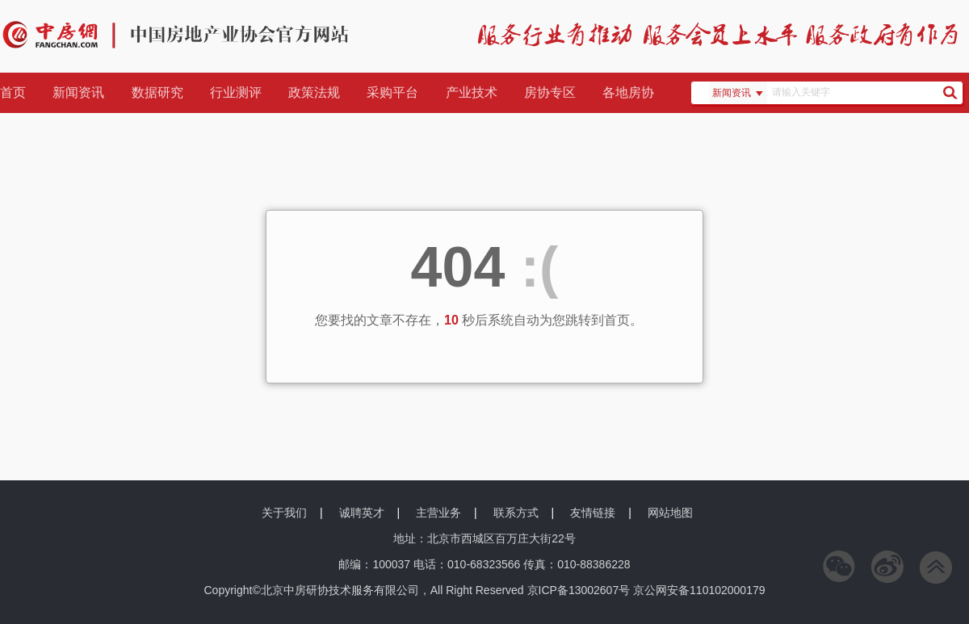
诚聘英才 (361, 512)
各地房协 (628, 92)
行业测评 (236, 92)
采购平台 (392, 92)
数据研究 (157, 92)
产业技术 (471, 92)
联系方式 (516, 512)
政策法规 (314, 92)
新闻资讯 (78, 92)
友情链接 (592, 512)
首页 (13, 92)
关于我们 (284, 512)
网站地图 (670, 512)
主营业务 (438, 512)
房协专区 (550, 92)
